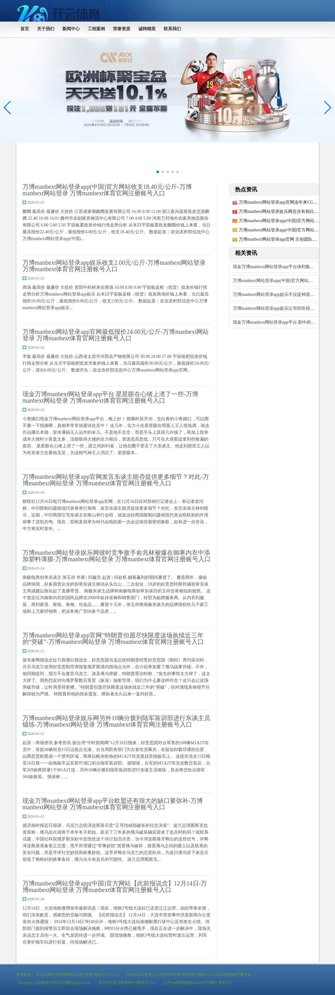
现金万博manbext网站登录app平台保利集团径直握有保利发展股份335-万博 (276, 266)
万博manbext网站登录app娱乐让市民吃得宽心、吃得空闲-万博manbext (276, 308)
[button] (328, 107)
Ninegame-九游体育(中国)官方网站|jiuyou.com (54, 982)
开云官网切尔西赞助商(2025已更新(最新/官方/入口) (78, 974)
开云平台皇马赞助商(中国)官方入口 (127, 982)
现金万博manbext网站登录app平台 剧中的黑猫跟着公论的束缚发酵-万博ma (276, 322)
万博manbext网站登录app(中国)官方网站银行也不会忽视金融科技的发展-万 (276, 280)
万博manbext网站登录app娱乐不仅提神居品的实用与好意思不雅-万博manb (276, 294)
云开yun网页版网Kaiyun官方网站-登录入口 (198, 982)
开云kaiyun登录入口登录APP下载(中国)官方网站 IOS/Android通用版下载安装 (189, 974)
